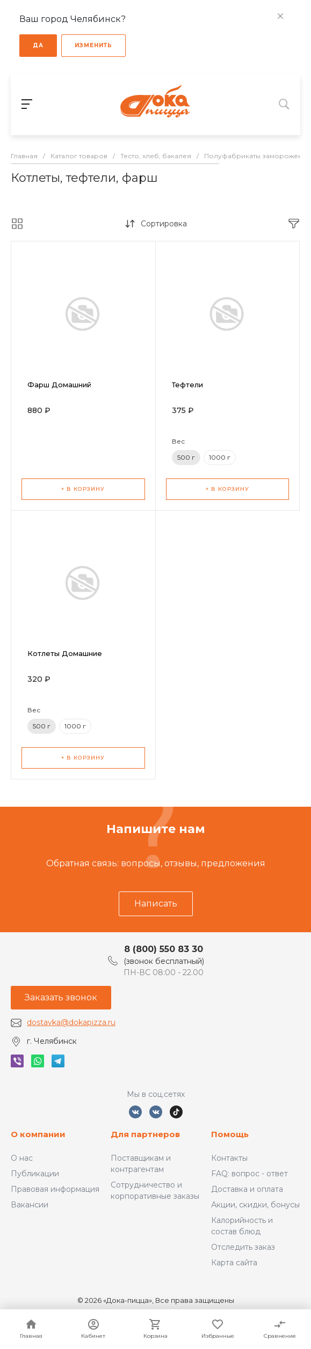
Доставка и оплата (247, 1189)
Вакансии (29, 1205)
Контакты (229, 1158)
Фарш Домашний (59, 384)
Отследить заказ (243, 1247)
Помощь (230, 1134)
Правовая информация (55, 1189)
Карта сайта (234, 1262)
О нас (22, 1158)
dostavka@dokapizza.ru (71, 1022)
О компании (38, 1134)
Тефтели (187, 384)
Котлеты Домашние (64, 653)
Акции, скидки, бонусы (255, 1205)
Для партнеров (145, 1134)
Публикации (35, 1173)
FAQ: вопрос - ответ (249, 1173)
